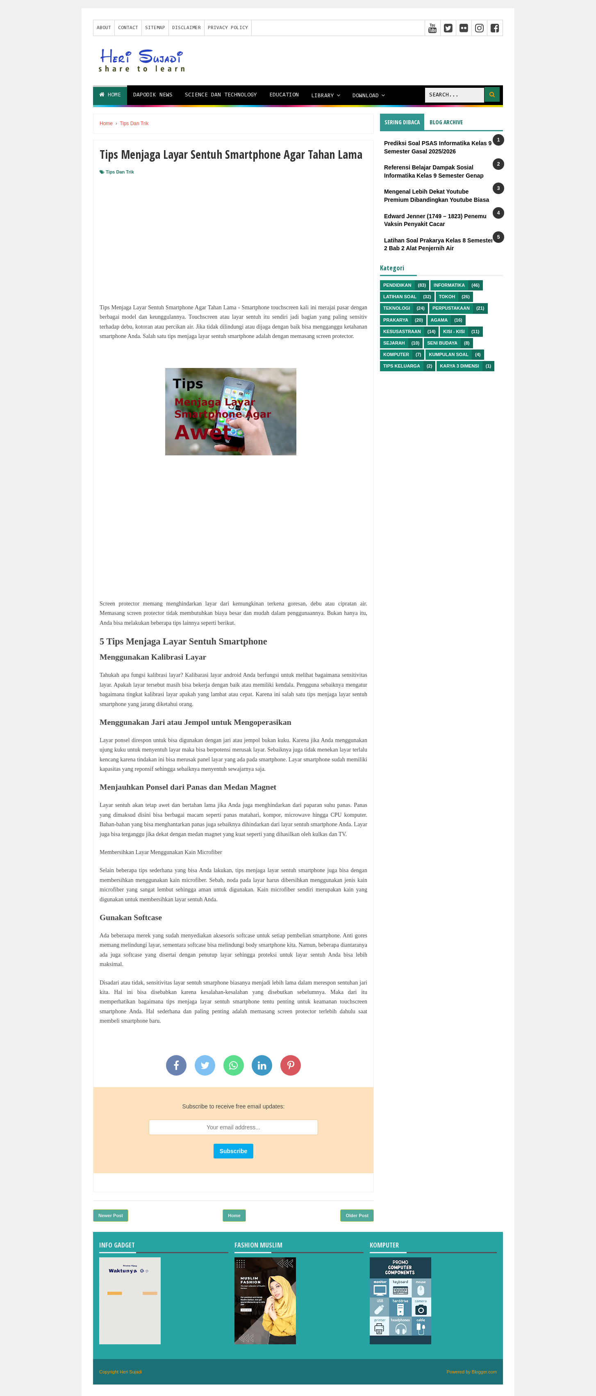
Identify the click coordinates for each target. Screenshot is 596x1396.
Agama (439, 320)
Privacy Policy (228, 27)
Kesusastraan (402, 331)
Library (322, 96)
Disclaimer (186, 27)
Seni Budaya (442, 342)
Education (284, 95)
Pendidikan (397, 285)
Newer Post (110, 1215)
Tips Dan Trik (120, 171)
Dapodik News (153, 95)
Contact (128, 27)
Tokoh (447, 296)
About (104, 27)
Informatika (449, 285)
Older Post (357, 1215)
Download (366, 96)
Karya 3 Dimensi (459, 365)
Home (110, 94)
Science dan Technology (221, 95)
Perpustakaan (451, 308)
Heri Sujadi (131, 1371)
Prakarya (395, 320)
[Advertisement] (233, 236)
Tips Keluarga (401, 365)
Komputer (396, 354)
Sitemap (155, 27)
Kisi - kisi (454, 331)
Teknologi (396, 308)
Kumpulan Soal (449, 354)
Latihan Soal (399, 296)
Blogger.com (484, 1371)
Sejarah (394, 342)
